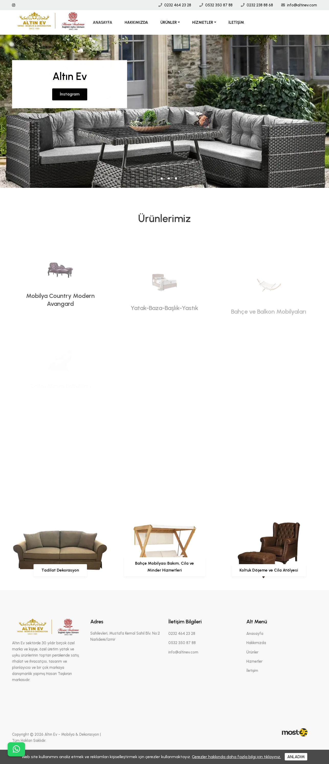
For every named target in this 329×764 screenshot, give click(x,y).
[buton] (16, 749)
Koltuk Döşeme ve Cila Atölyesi (268, 570)
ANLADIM (296, 756)
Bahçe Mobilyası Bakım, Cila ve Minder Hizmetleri (164, 566)
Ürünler (168, 22)
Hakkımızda (136, 22)
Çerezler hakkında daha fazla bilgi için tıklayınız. (236, 756)
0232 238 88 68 (260, 5)
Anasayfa (102, 22)
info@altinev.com (302, 5)
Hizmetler (202, 22)
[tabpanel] (164, 111)
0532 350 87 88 (219, 5)
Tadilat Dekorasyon (60, 570)
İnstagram (70, 87)
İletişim (236, 22)
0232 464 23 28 (177, 5)
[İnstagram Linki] (13, 5)
